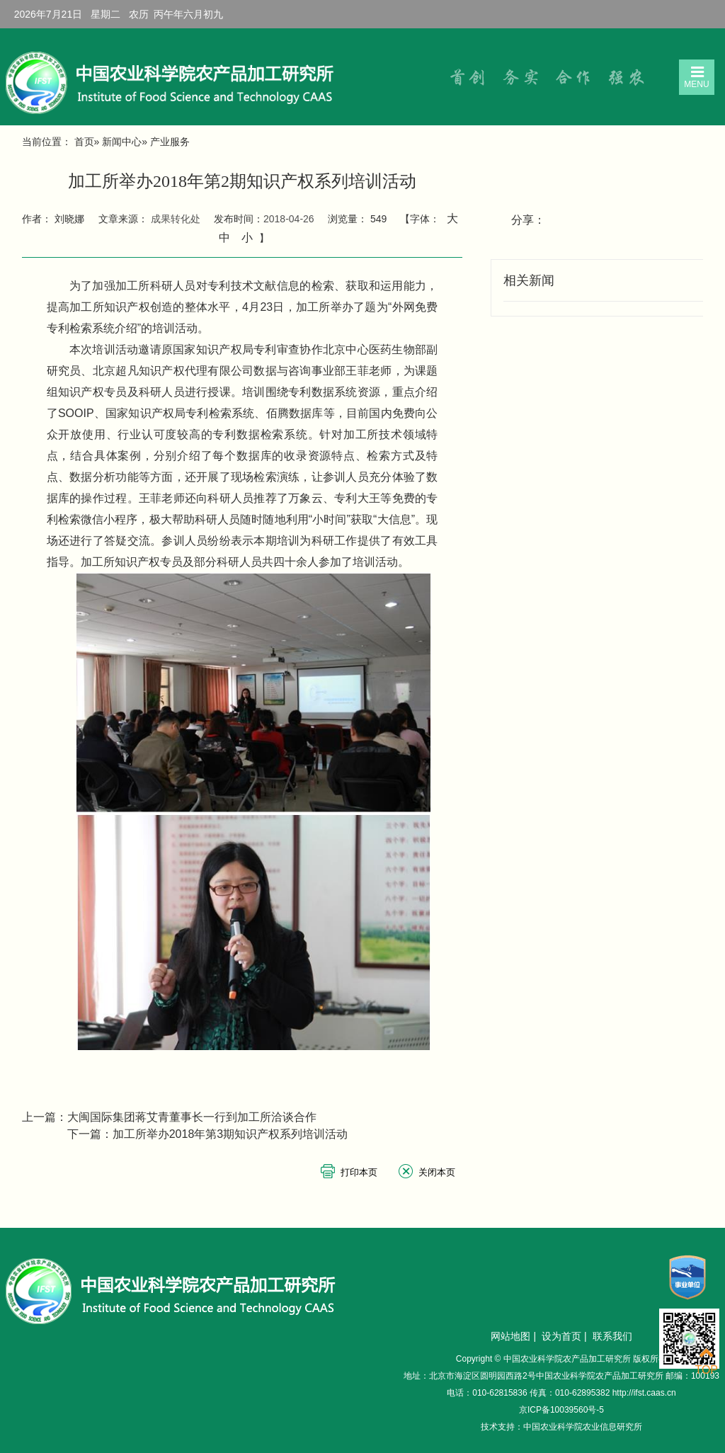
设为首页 (561, 1336)
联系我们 (612, 1336)
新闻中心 (122, 141)
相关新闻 (528, 280)
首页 (84, 141)
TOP (706, 1361)
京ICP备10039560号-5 (561, 1410)
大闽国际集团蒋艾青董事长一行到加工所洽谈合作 (191, 1117)
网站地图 (510, 1336)
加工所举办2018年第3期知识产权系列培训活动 (230, 1134)
